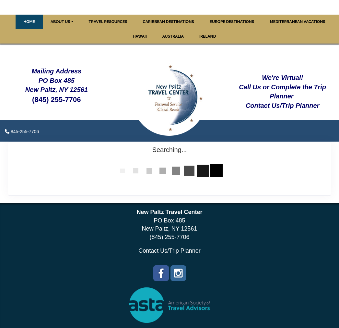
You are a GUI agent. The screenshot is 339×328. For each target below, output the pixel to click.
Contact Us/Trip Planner (169, 250)
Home (29, 21)
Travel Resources (108, 21)
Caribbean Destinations (168, 21)
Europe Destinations (232, 21)
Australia (173, 36)
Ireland (207, 36)
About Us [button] (60, 21)
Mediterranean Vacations (297, 21)
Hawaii (140, 36)
